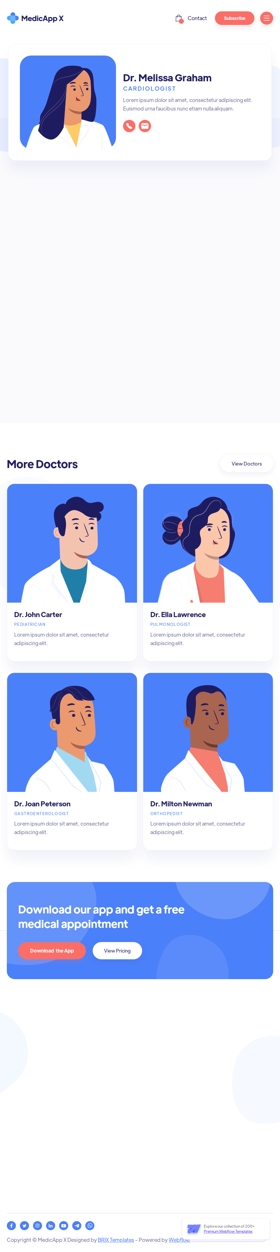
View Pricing (117, 950)
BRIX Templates (116, 1239)
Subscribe (234, 18)
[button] (179, 18)
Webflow (179, 1239)
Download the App (52, 950)
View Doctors (247, 463)
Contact (197, 18)
